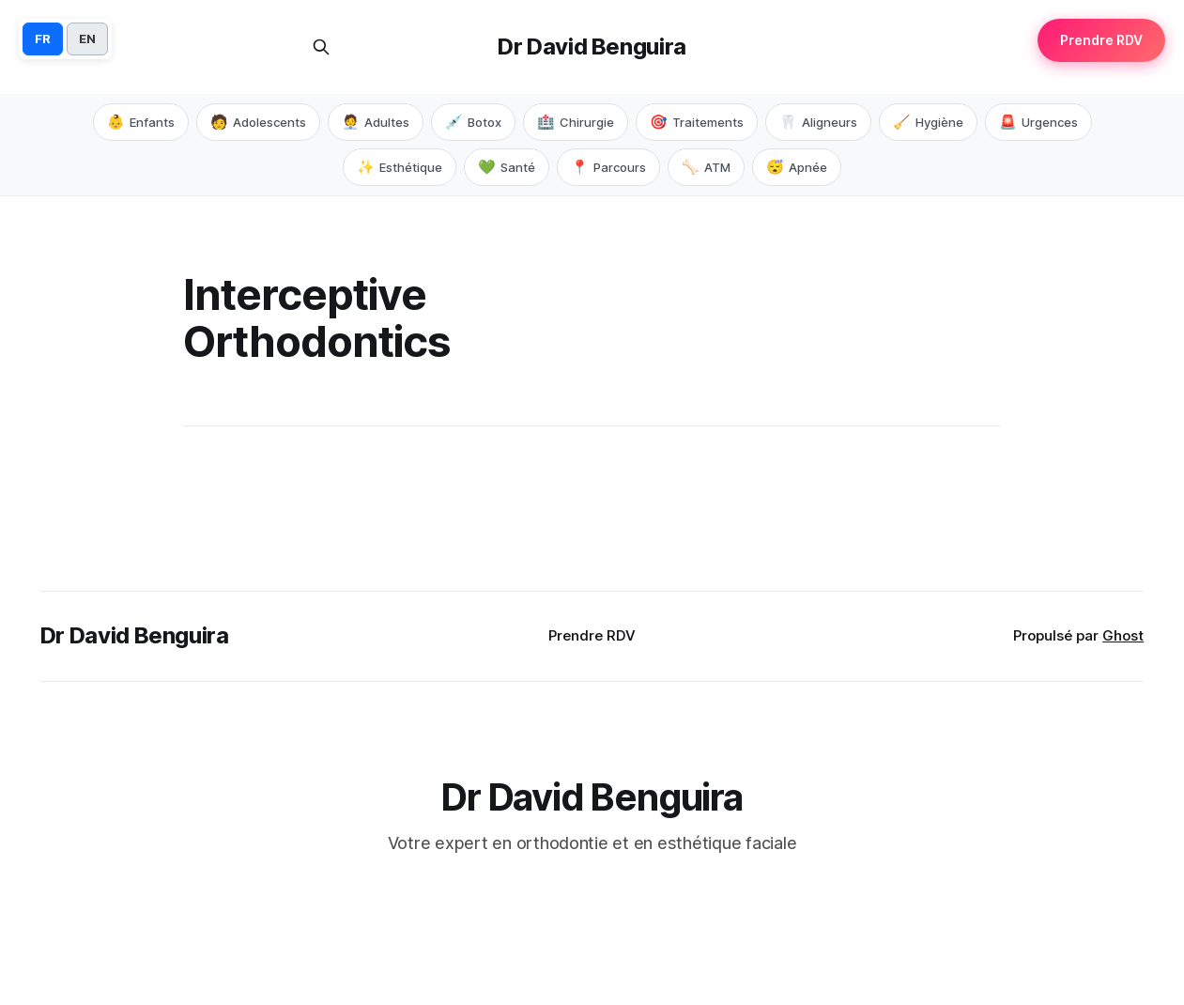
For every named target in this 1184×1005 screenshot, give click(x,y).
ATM (706, 167)
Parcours (608, 167)
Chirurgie (575, 122)
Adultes (375, 122)
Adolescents (258, 122)
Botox (473, 122)
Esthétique (399, 167)
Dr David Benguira (592, 46)
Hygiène (928, 122)
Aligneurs (818, 122)
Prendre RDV (592, 635)
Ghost (1123, 635)
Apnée (796, 167)
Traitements (697, 122)
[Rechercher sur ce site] (321, 47)
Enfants (141, 122)
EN (87, 38)
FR (43, 38)
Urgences (1038, 122)
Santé (506, 167)
